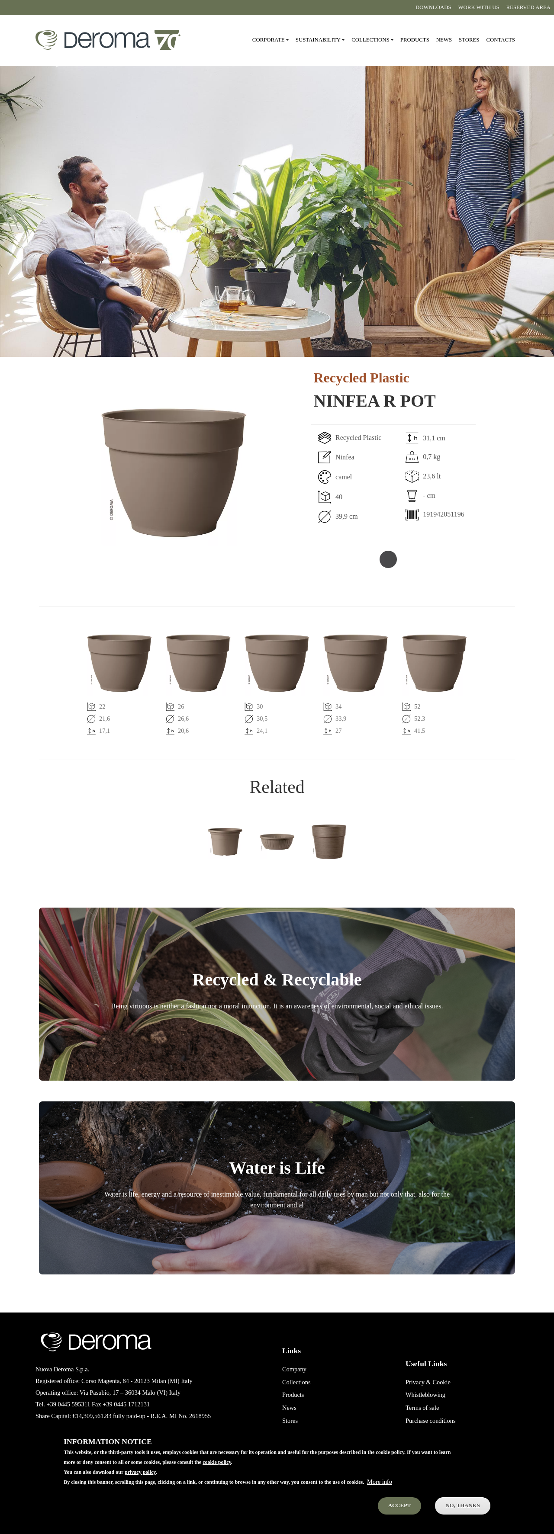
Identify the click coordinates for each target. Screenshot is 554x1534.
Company (294, 1369)
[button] (143, 473)
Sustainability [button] (318, 40)
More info (379, 1484)
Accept (399, 1508)
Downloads (433, 7)
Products (414, 40)
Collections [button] (370, 40)
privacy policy (140, 1475)
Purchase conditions (431, 1420)
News (444, 40)
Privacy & (418, 1382)
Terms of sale (422, 1407)
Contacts (500, 40)
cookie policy (217, 1465)
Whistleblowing (425, 1394)
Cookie (441, 1382)
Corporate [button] (268, 40)
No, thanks (462, 1508)
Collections (296, 1382)
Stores (469, 40)
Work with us (478, 7)
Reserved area (528, 7)
